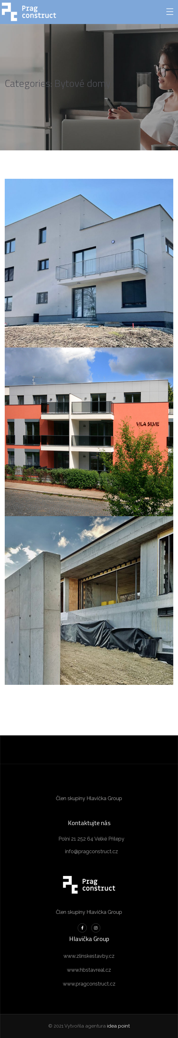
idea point (118, 1026)
